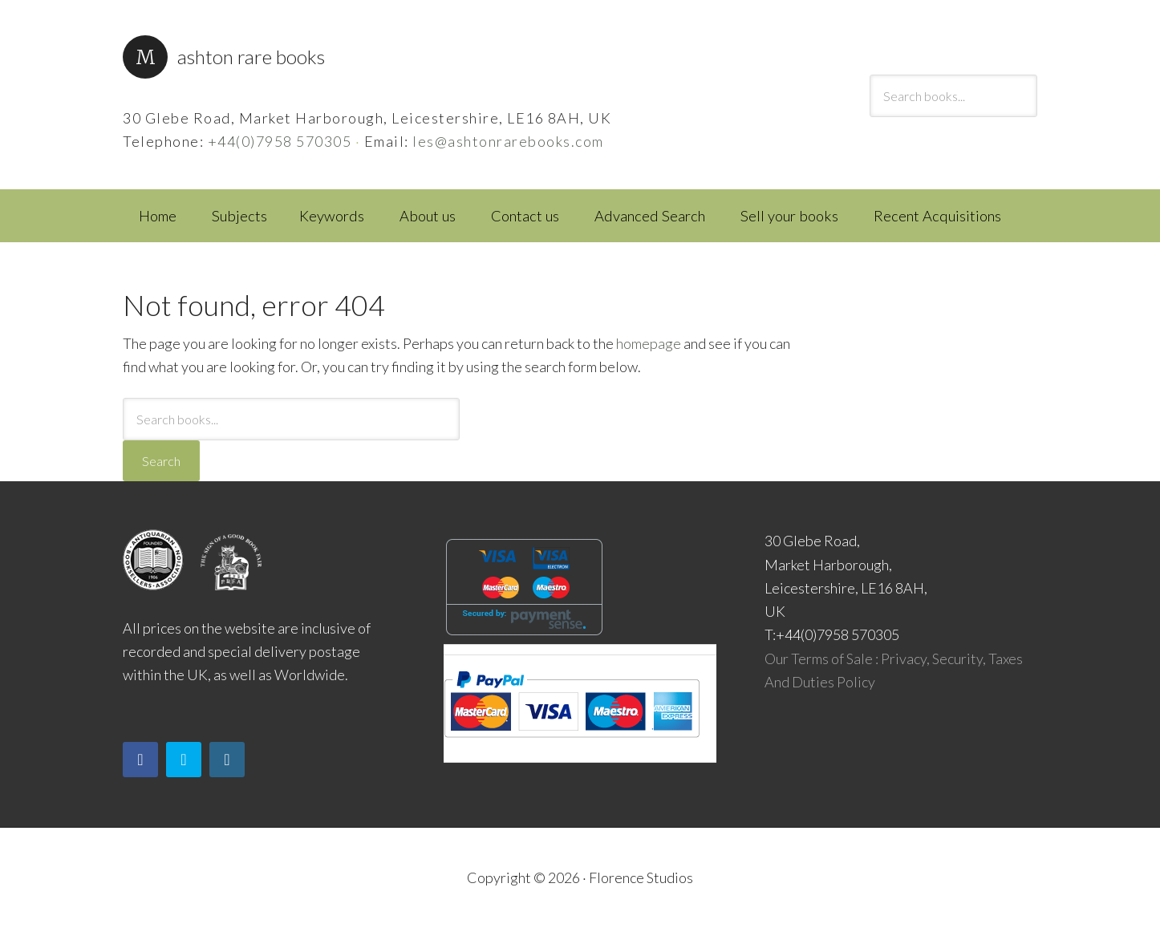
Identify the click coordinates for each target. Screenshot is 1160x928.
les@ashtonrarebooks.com (508, 141)
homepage (648, 343)
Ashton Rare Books (251, 56)
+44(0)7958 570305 (280, 141)
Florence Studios (641, 877)
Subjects (239, 216)
